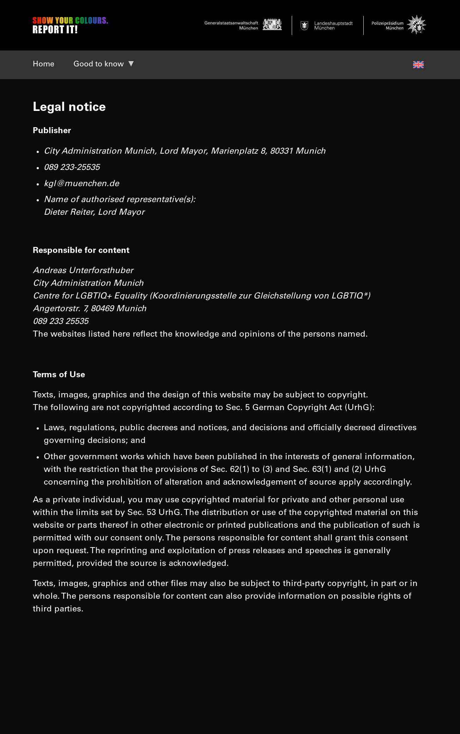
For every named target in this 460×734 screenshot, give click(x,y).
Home (43, 65)
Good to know (98, 65)
